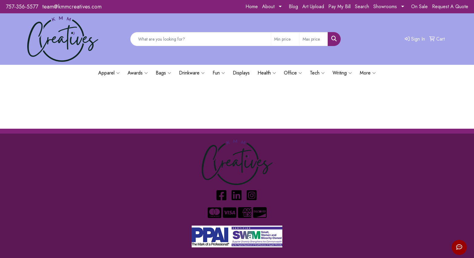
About (268, 6)
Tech (317, 73)
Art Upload (313, 6)
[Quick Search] (200, 39)
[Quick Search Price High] (313, 39)
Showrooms (385, 6)
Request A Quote (450, 6)
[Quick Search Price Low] (285, 39)
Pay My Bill (339, 6)
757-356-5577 (22, 7)
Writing (342, 73)
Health (267, 73)
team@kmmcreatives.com (72, 7)
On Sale (419, 6)
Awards (138, 73)
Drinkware (192, 73)
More (368, 73)
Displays (241, 72)
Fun (219, 73)
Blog (293, 6)
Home (251, 6)
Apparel (109, 73)
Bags (163, 73)
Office (293, 73)
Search (362, 6)
